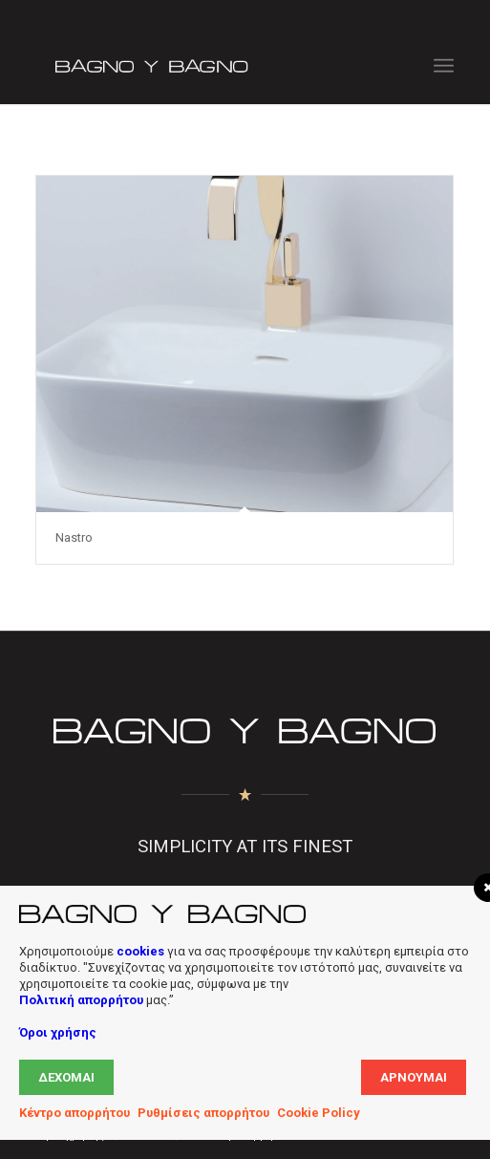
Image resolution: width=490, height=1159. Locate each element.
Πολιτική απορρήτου (81, 1000)
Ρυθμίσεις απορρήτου (203, 1112)
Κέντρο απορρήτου (74, 1112)
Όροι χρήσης (57, 1032)
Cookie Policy (318, 1112)
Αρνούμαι (413, 1077)
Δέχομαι (66, 1077)
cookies (140, 951)
